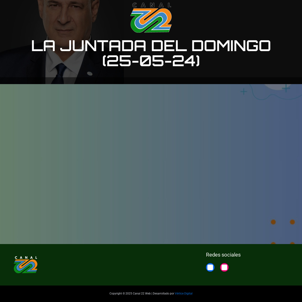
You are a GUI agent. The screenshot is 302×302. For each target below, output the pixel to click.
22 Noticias (261, 7)
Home (284, 7)
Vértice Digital (184, 293)
